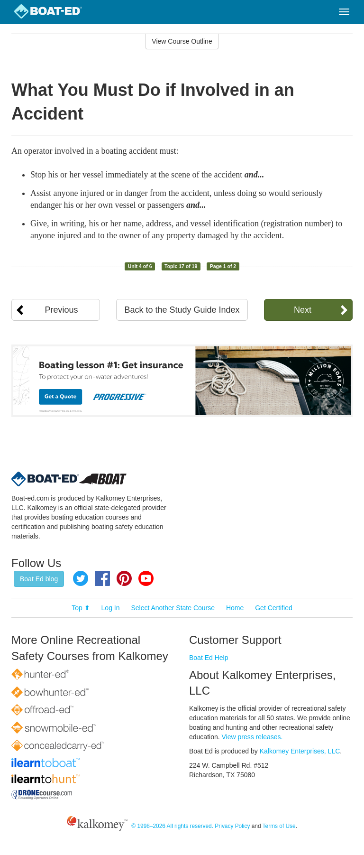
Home (235, 608)
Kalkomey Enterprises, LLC (300, 751)
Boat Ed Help (208, 657)
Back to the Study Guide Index (181, 310)
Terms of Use (279, 826)
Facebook (102, 578)
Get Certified (273, 608)
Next (302, 310)
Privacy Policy (232, 826)
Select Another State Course (173, 608)
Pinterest (124, 578)
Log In (110, 608)
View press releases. (252, 737)
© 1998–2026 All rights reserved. (172, 826)
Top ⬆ (81, 608)
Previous (61, 310)
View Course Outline (182, 41)
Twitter (80, 578)
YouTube (146, 578)
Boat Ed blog (39, 579)
